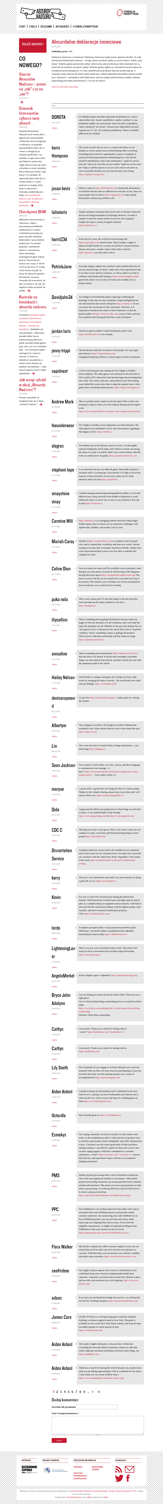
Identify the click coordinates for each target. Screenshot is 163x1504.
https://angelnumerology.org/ (124, 975)
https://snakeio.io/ (125, 303)
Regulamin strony (97, 1468)
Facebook (128, 1478)
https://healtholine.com (89, 1051)
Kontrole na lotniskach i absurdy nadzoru (32, 302)
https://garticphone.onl (89, 242)
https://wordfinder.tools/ (106, 683)
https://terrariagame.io (106, 881)
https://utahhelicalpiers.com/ (97, 913)
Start (22, 26)
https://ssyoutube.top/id (89, 954)
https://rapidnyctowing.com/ (91, 174)
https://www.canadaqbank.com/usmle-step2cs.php (101, 1378)
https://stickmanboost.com (103, 353)
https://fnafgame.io (87, 605)
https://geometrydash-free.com (123, 455)
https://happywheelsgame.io (127, 387)
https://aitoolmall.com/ (95, 836)
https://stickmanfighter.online (125, 276)
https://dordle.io (104, 431)
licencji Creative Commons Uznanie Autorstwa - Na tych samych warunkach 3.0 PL (104, 1491)
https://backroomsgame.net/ (107, 1077)
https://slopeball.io (109, 479)
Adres (54, 128)
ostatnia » (99, 1390)
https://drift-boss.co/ (88, 225)
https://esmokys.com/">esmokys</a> (115, 1154)
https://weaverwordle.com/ (106, 313)
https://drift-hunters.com (106, 188)
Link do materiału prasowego (65, 86)
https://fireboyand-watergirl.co (103, 697)
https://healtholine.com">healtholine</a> (106, 1032)
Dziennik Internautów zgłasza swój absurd (29, 115)
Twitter (119, 1478)
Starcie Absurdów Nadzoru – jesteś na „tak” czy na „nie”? (32, 84)
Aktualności (62, 26)
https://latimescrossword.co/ (125, 653)
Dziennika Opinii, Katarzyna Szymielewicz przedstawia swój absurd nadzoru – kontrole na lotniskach (32, 322)
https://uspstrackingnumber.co (110, 795)
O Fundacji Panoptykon (85, 26)
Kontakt (78, 1467)
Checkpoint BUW (32, 211)
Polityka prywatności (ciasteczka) (80, 1476)
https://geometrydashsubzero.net (123, 1300)
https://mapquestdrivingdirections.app (118, 575)
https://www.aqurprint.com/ (121, 816)
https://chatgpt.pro (97, 749)
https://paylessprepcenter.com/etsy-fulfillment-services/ (104, 1232)
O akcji (33, 26)
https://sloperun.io (94, 503)
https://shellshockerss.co (116, 934)
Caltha (89, 1497)
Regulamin (46, 26)
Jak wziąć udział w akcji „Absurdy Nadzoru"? (32, 384)
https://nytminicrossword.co (91, 639)
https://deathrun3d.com (89, 334)
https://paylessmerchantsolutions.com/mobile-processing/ (105, 1195)
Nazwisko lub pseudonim (64, 1407)
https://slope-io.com (88, 731)
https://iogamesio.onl (114, 194)
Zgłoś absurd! (32, 45)
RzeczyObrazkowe (74, 1497)
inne (53, 105)
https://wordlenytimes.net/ (90, 1330)
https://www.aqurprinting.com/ (93, 816)
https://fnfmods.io (87, 520)
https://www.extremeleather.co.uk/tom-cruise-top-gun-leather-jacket (109, 411)
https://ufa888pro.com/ (89, 1354)
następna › (93, 1390)
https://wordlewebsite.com (100, 541)
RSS (118, 1469)
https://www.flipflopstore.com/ (97, 1101)
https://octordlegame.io (110, 1115)
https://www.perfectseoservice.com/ (120, 1256)
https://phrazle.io (86, 252)
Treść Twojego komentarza (65, 1413)
